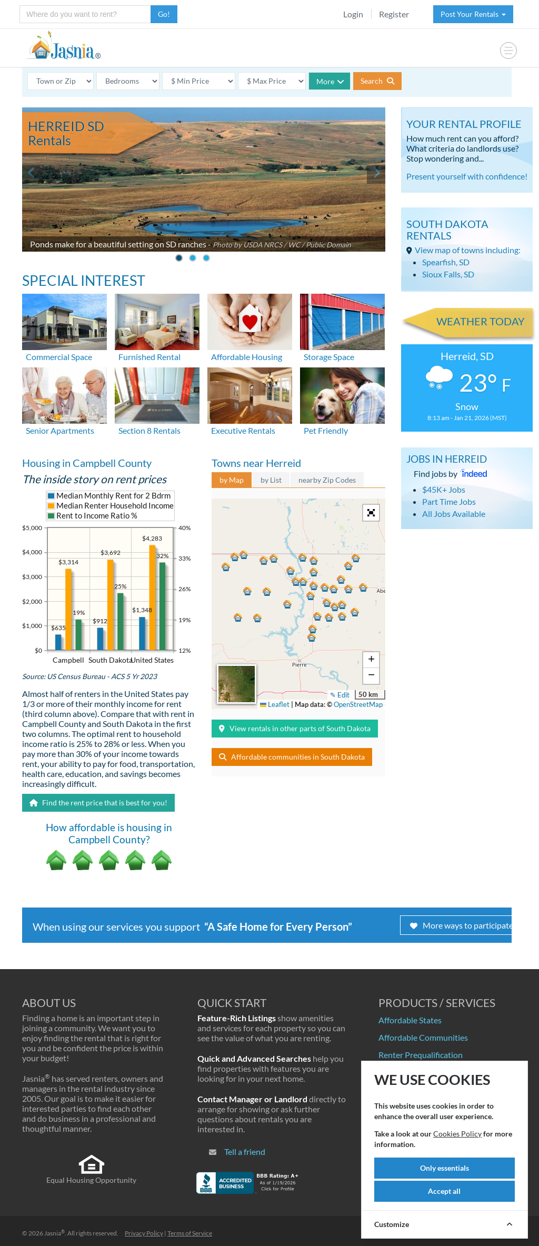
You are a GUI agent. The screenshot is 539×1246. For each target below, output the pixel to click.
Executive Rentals (243, 430)
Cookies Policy (457, 1133)
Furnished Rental (149, 357)
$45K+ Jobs (443, 489)
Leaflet (275, 704)
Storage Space (329, 357)
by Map (231, 479)
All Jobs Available (453, 514)
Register (394, 14)
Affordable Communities (423, 1037)
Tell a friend (244, 1152)
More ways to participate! (463, 925)
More (330, 81)
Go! (164, 13)
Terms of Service (189, 1233)
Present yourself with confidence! (466, 176)
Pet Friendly (326, 430)
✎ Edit (340, 695)
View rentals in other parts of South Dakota (295, 728)
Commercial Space (59, 357)
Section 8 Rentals (149, 430)
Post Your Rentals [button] (473, 13)
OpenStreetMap (358, 704)
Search (377, 80)
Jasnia (54, 1233)
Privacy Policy (144, 1233)
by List (271, 479)
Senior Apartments (60, 430)
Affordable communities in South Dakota (292, 756)
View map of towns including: (468, 250)
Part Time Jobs (449, 501)
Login (353, 14)
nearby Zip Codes (327, 479)
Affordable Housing (246, 357)
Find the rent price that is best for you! (98, 802)
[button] (297, 583)
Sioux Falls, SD (448, 274)
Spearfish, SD (446, 262)
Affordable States (410, 1020)
